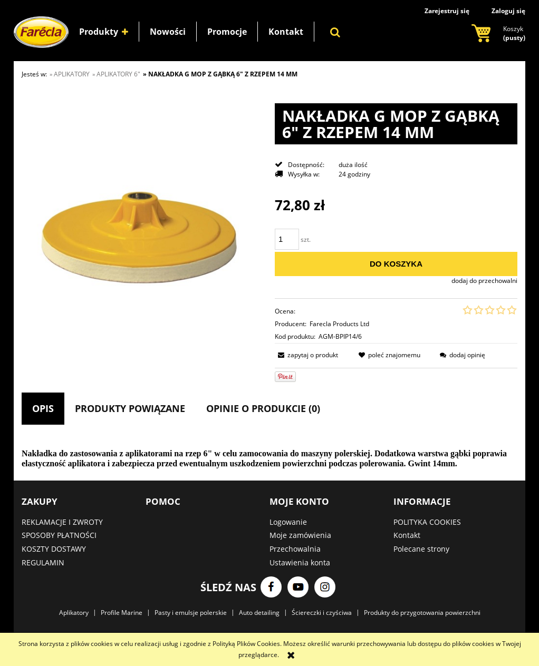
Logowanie (288, 522)
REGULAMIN (43, 562)
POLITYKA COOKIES (427, 522)
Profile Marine (121, 612)
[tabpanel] (269, 459)
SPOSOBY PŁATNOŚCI (59, 535)
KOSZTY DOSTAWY (54, 549)
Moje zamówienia (300, 535)
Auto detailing (259, 612)
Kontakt (406, 535)
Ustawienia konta (300, 562)
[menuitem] (104, 32)
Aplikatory (74, 612)
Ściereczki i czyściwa (322, 612)
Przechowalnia (295, 549)
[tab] (43, 409)
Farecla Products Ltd (339, 323)
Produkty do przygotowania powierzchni (422, 612)
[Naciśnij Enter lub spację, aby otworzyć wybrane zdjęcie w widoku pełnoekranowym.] (143, 234)
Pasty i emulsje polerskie (191, 612)
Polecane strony (421, 549)
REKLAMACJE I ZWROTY (62, 522)
